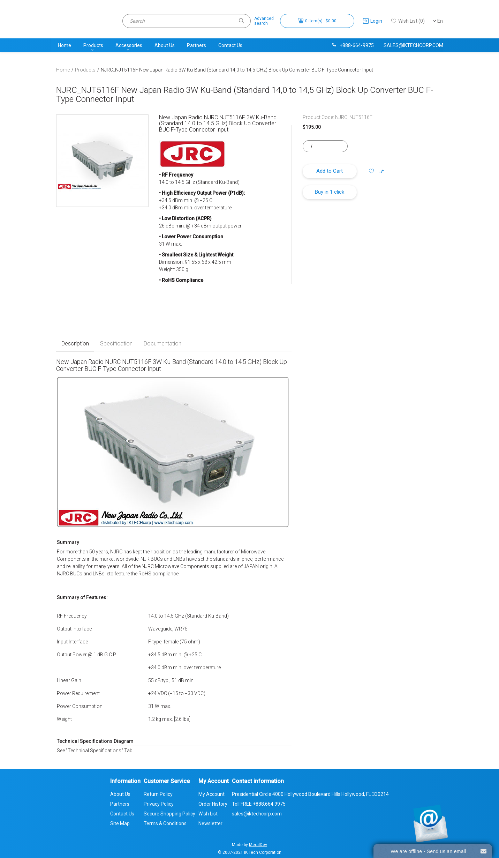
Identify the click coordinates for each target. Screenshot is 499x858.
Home (64, 45)
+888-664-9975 (352, 45)
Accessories (128, 45)
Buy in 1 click (329, 192)
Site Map (120, 823)
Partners (196, 45)
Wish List (208, 813)
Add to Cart (329, 171)
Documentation (162, 343)
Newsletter (210, 823)
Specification (116, 343)
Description (75, 343)
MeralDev (258, 844)
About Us (164, 45)
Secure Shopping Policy (169, 813)
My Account (211, 794)
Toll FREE (259, 804)
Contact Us (230, 45)
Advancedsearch (264, 21)
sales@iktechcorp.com (413, 45)
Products (93, 45)
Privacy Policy (159, 804)
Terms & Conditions (165, 823)
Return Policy (158, 794)
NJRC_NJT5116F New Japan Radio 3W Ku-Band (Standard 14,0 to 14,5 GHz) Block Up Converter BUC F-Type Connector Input (237, 70)
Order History (212, 804)
